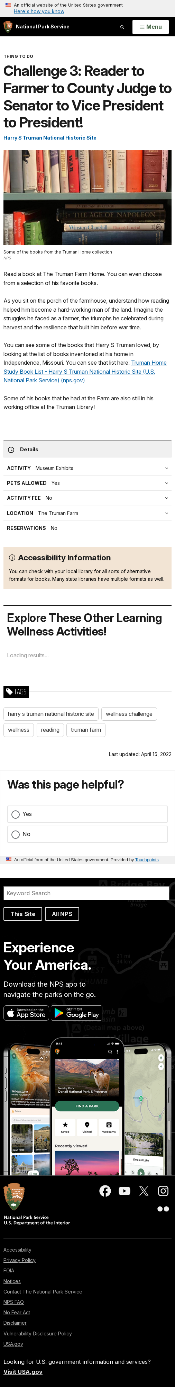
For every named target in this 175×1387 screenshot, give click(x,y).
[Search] (86, 893)
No (26, 833)
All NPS (62, 913)
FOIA (8, 1270)
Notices (12, 1281)
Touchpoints (147, 859)
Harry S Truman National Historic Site (49, 138)
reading (50, 729)
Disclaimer (15, 1323)
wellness (18, 729)
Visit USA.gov (23, 1371)
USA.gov (13, 1344)
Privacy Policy (19, 1260)
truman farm (86, 729)
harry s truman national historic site (51, 713)
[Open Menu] (150, 27)
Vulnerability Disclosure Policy (37, 1333)
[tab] (89, 498)
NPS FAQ (13, 1302)
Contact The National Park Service (42, 1292)
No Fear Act (16, 1312)
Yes (27, 813)
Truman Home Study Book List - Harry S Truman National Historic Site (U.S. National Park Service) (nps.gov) (85, 371)
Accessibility (17, 1250)
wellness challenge (129, 713)
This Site (22, 913)
